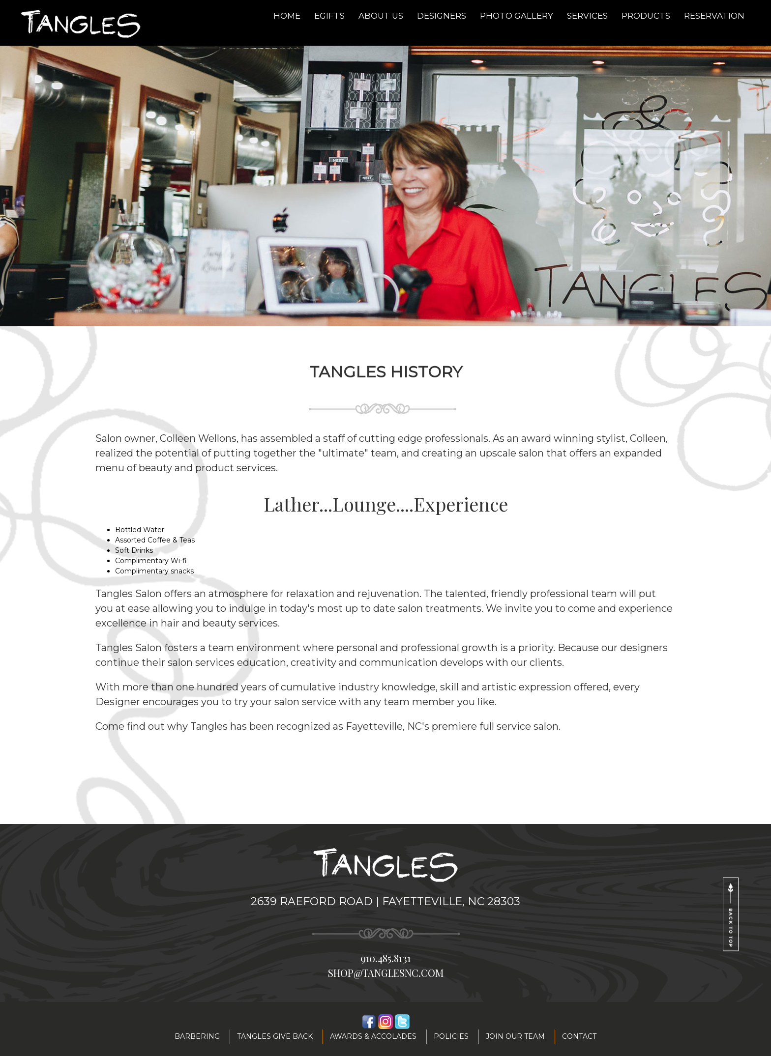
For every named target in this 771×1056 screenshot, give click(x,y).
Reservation (714, 16)
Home (286, 16)
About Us (380, 16)
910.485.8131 (385, 958)
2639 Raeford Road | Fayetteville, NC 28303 (385, 901)
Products (646, 16)
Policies (451, 1036)
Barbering (197, 1036)
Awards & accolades (373, 1036)
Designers (441, 16)
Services (587, 16)
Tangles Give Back (275, 1036)
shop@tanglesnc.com (386, 972)
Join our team (515, 1036)
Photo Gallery (516, 16)
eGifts (329, 16)
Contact (579, 1036)
